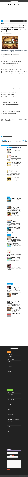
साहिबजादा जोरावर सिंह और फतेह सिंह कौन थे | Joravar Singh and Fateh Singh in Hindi (16, 265)
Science (9, 424)
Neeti (9, 409)
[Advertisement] (14, 13)
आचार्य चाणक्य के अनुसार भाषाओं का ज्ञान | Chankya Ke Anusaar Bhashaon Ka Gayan (15, 171)
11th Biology (10, 354)
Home (1, 25)
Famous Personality (11, 397)
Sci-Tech (9, 374)
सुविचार (9, 147)
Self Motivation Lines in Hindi (15, 149)
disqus (14, 145)
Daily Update (4, 25)
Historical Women (11, 402)
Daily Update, (7, 33)
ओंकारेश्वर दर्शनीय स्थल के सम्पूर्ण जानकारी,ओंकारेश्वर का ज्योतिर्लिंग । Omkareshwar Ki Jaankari (15, 207)
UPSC (8, 431)
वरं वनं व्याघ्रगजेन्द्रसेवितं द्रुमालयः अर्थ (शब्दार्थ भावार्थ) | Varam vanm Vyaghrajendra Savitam (15, 178)
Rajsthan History (10, 421)
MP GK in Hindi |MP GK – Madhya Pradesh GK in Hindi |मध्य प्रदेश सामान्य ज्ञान (16, 314)
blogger (5, 145)
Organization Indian (11, 411)
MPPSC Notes (10, 407)
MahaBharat (10, 371)
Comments (18, 147)
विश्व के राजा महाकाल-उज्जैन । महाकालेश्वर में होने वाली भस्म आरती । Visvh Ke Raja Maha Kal (15, 213)
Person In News (10, 414)
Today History (9, 25)
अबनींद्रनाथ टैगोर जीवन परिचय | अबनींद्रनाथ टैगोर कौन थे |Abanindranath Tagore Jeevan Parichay (15, 294)
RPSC (8, 416)
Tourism (9, 429)
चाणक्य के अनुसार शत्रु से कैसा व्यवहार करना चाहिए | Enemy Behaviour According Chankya (15, 156)
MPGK (9, 369)
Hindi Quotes (10, 366)
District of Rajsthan (11, 394)
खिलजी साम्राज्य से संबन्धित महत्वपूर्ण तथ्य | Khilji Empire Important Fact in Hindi (15, 258)
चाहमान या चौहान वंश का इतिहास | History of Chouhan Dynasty (15, 244)
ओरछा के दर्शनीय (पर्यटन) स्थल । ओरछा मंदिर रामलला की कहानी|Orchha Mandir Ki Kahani (16, 199)
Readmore (8, 160)
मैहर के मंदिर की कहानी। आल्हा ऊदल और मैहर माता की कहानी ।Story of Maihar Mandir (15, 221)
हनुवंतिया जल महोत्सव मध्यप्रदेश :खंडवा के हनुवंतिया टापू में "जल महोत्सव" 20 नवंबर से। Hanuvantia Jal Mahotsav (16, 228)
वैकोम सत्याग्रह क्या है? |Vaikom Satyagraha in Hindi (15, 237)
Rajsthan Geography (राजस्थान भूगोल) (13, 419)
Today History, (11, 33)
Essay (9, 361)
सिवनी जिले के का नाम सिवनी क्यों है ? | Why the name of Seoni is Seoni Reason (16, 251)
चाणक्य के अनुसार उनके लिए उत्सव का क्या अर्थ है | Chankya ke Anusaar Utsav (16, 163)
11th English (10, 356)
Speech (9, 426)
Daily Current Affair (11, 359)
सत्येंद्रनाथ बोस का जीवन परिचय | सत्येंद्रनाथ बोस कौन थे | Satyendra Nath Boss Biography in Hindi (15, 287)
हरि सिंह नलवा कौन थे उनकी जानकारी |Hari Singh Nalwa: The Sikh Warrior (15, 302)
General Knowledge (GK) (12, 364)
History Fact (10, 404)
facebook (22, 145)
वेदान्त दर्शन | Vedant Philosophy (15, 307)
